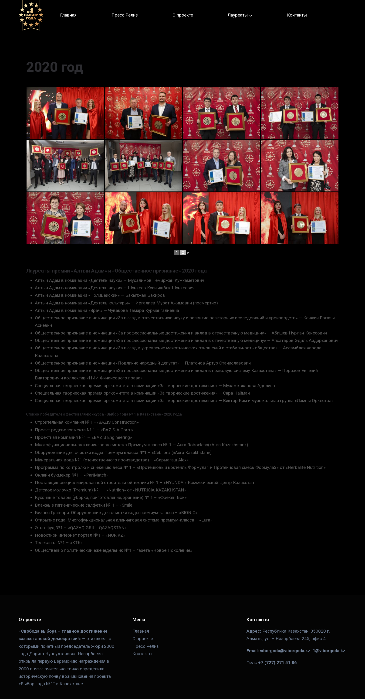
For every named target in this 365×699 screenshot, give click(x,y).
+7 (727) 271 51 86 (277, 662)
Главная (68, 15)
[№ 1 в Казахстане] (31, 15)
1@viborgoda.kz (329, 650)
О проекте (182, 15)
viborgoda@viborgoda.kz (285, 650)
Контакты (297, 15)
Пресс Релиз (125, 15)
